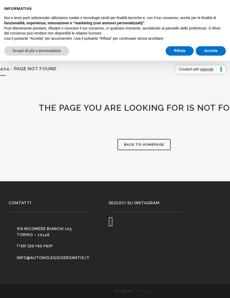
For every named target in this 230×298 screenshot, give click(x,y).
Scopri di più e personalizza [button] (37, 51)
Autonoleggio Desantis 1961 (152, 291)
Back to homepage (144, 145)
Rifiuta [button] (180, 51)
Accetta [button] (210, 51)
